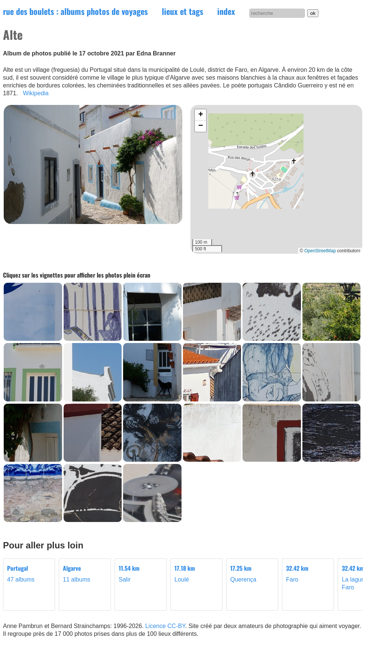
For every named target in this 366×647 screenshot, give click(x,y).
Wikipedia (35, 93)
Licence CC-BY (165, 626)
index (226, 11)
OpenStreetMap (320, 250)
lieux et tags (182, 11)
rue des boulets (75, 11)
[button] (200, 115)
